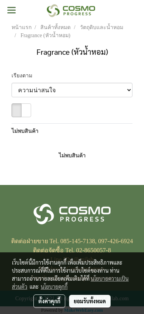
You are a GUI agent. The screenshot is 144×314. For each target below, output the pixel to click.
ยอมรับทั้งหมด (90, 301)
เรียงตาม (24, 75)
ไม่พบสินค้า (25, 131)
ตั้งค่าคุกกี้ (49, 301)
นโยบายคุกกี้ (54, 286)
